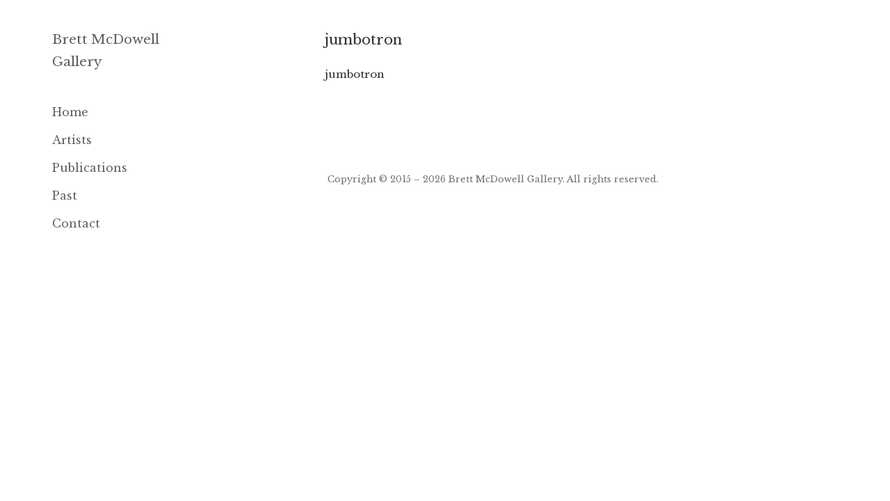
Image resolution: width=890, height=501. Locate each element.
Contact (76, 223)
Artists (72, 140)
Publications (89, 168)
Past (64, 195)
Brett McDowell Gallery (505, 178)
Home (70, 112)
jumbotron (355, 74)
